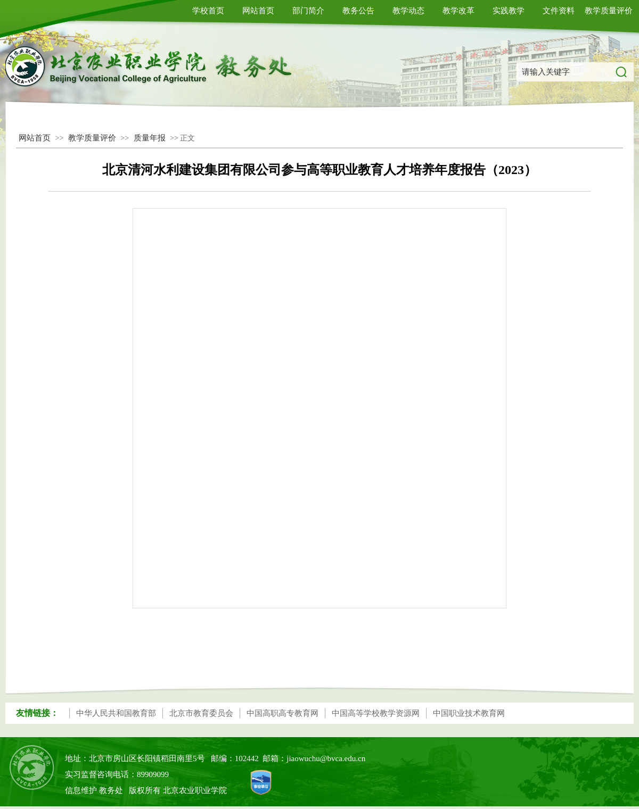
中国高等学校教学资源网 (376, 713)
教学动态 (408, 10)
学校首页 (208, 10)
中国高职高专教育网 (282, 713)
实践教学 (509, 10)
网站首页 (258, 10)
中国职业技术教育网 (469, 713)
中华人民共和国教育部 (116, 713)
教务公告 (358, 10)
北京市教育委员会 (201, 713)
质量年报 (150, 138)
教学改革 (458, 10)
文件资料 (559, 10)
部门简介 (308, 10)
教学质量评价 (609, 10)
